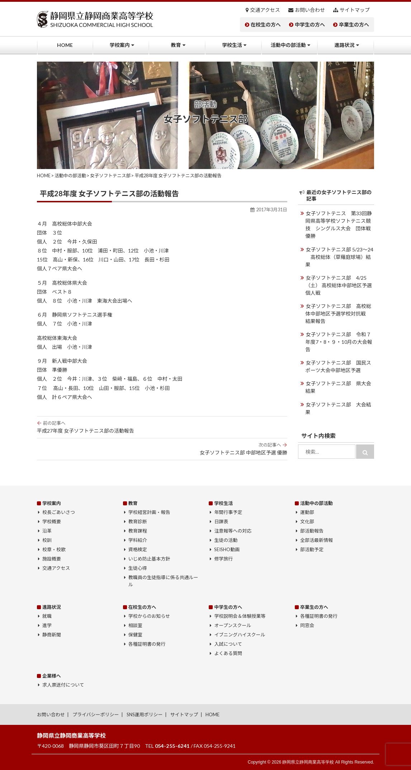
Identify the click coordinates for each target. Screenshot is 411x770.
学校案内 (120, 45)
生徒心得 (137, 568)
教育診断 (137, 521)
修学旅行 (223, 559)
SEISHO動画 (227, 549)
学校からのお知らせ (149, 616)
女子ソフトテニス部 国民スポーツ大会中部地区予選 (338, 366)
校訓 (47, 540)
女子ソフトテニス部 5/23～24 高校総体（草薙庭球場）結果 (339, 256)
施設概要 (51, 559)
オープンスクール (232, 625)
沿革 (47, 531)
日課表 (221, 521)
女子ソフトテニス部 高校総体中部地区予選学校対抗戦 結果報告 (338, 313)
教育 (176, 45)
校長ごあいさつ (58, 512)
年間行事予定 (228, 512)
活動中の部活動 (288, 45)
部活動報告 (311, 531)
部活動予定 (311, 549)
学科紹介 (137, 540)
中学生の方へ (310, 24)
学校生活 (232, 45)
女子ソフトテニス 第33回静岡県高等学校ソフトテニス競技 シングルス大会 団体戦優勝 (339, 224)
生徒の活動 (225, 540)
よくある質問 (228, 653)
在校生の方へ (266, 24)
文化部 (307, 521)
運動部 (307, 512)
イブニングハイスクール (239, 634)
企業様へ (51, 676)
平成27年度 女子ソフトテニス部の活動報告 (162, 427)
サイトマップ (355, 10)
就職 (47, 616)
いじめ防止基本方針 (149, 559)
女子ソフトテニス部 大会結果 (338, 407)
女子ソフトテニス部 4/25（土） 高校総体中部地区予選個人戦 (339, 284)
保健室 (135, 634)
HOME (65, 45)
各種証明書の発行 (147, 644)
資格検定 (137, 549)
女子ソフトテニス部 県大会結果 (338, 387)
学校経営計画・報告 (149, 512)
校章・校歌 (54, 549)
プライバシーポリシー (95, 714)
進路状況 (344, 45)
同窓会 (307, 625)
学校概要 (51, 521)
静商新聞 (51, 634)
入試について (228, 644)
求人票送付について (63, 685)
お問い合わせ (310, 10)
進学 (47, 625)
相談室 (135, 625)
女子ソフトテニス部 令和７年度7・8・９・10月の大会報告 (339, 341)
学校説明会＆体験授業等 (239, 616)
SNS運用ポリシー (145, 714)
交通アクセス (265, 10)
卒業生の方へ (354, 24)
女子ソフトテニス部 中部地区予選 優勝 (162, 449)
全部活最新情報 (316, 540)
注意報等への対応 (232, 531)
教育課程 (137, 531)
